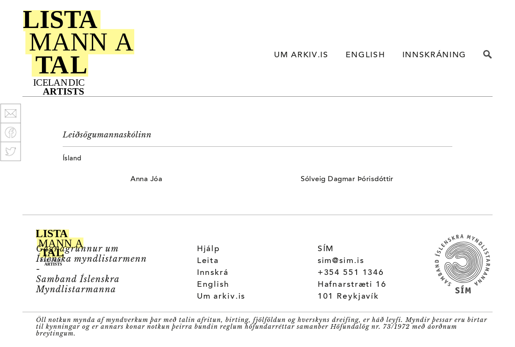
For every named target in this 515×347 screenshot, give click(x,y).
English (213, 285)
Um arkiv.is (221, 297)
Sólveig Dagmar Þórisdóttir (347, 179)
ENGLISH (365, 55)
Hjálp (208, 249)
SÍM (326, 249)
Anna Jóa (146, 179)
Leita (208, 261)
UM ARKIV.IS (301, 55)
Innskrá (213, 273)
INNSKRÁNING (434, 55)
